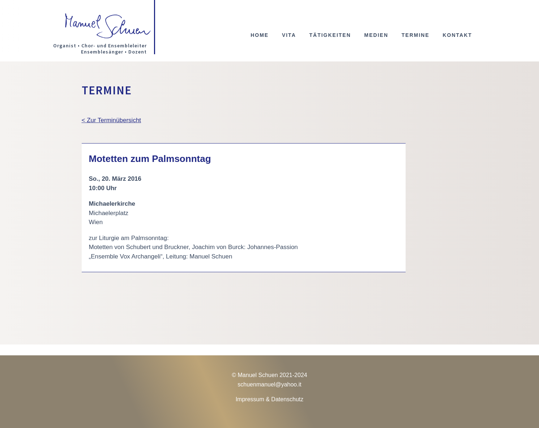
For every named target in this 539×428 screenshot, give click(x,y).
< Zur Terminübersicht (111, 120)
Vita (289, 35)
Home (260, 35)
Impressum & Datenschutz (270, 399)
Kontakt (457, 35)
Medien (376, 35)
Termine (415, 35)
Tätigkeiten (330, 35)
